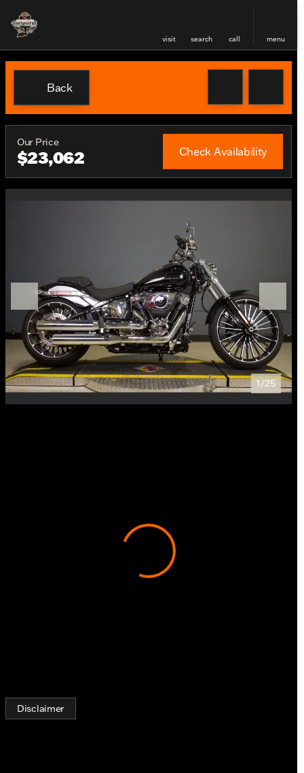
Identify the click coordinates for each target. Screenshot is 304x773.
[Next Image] (272, 296)
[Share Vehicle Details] (266, 87)
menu (276, 39)
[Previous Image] (24, 296)
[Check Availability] (223, 151)
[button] (169, 24)
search (201, 39)
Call (234, 39)
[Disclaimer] (40, 708)
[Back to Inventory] (52, 87)
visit (169, 39)
